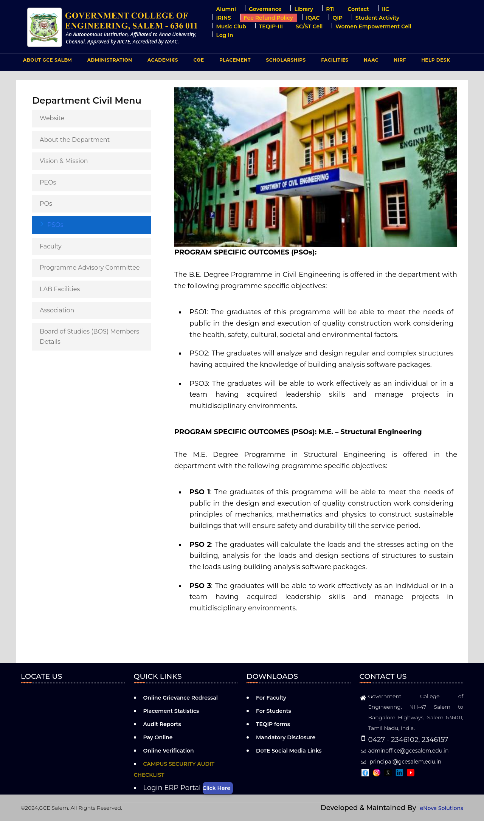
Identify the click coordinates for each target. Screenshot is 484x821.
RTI (330, 9)
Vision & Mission (64, 161)
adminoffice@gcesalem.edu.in (404, 750)
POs (46, 203)
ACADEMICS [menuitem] (162, 61)
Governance (265, 9)
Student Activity (377, 17)
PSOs (55, 224)
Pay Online (158, 737)
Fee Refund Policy (268, 17)
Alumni (226, 9)
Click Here (216, 788)
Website (52, 118)
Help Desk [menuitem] (435, 60)
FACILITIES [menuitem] (333, 61)
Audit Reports (162, 724)
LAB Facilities (60, 289)
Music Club (231, 26)
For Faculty (271, 697)
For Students (273, 711)
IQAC (313, 17)
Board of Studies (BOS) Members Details (89, 336)
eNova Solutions (441, 808)
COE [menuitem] (198, 61)
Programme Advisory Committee (90, 267)
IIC (385, 9)
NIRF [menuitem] (400, 60)
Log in (224, 35)
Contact (358, 9)
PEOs (48, 182)
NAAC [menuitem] (370, 61)
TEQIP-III (271, 26)
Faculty (51, 246)
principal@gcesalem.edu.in (401, 761)
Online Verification (168, 750)
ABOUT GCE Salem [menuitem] (46, 61)
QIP (337, 17)
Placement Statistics (171, 711)
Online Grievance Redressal (180, 697)
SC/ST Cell (309, 26)
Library (303, 9)
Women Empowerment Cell (373, 26)
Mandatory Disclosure (285, 737)
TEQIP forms (273, 724)
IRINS (223, 17)
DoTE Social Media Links (289, 750)
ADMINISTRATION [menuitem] (108, 61)
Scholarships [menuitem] (286, 60)
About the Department (75, 139)
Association (57, 310)
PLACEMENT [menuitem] (234, 61)
